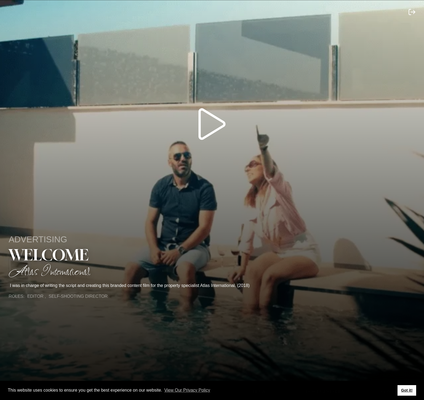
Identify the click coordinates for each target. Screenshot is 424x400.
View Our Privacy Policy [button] (187, 390)
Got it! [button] (406, 390)
